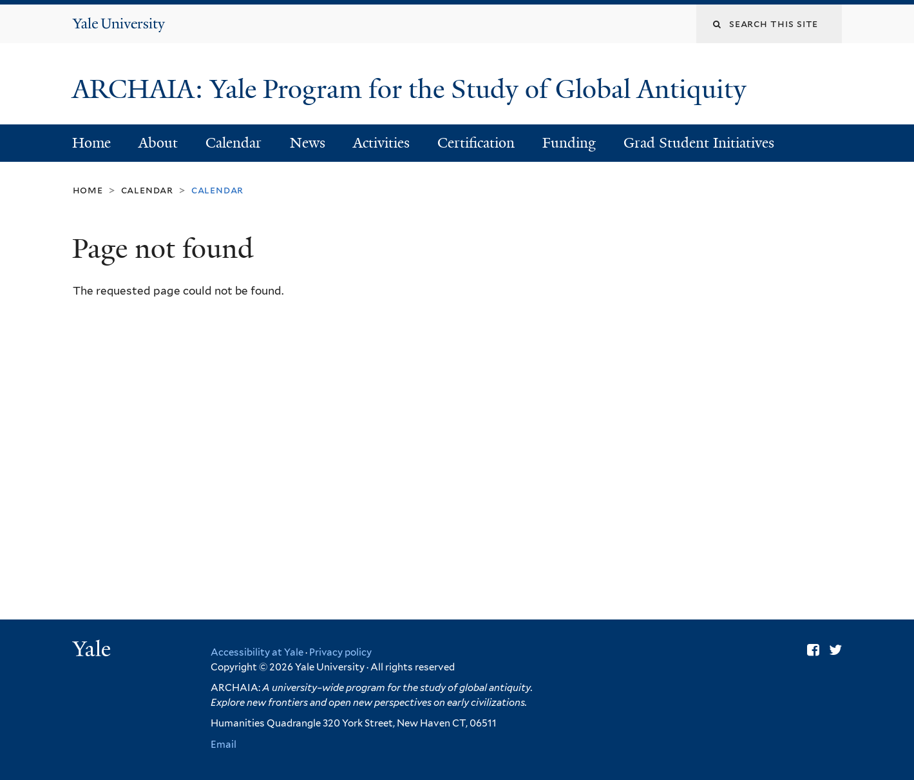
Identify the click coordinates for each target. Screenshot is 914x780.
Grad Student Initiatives (699, 142)
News (307, 142)
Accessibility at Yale (257, 652)
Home (91, 142)
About (158, 142)
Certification (476, 142)
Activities (381, 142)
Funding (569, 142)
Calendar (233, 142)
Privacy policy (340, 652)
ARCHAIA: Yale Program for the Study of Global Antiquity (412, 89)
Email (223, 744)
